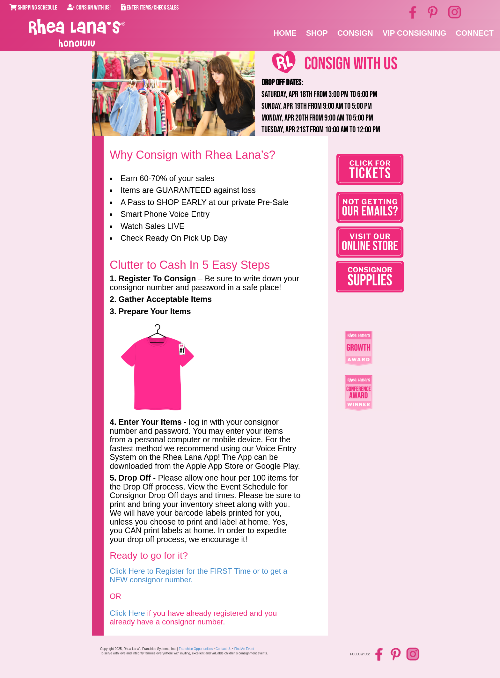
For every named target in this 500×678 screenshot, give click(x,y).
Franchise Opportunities (196, 649)
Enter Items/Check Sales (150, 7)
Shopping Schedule (33, 7)
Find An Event (244, 649)
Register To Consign (157, 278)
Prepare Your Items (155, 311)
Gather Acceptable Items (165, 299)
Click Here (127, 613)
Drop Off (135, 477)
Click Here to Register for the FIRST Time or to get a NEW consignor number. (198, 575)
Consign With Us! (89, 7)
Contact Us (223, 649)
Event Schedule (248, 486)
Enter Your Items (150, 421)
